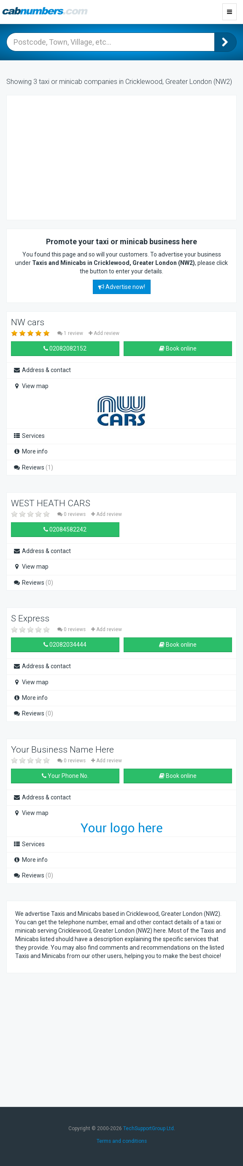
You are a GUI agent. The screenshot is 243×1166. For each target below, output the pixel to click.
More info (30, 451)
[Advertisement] (82, 156)
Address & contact (42, 370)
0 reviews (72, 514)
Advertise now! (121, 286)
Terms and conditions (122, 1141)
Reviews (33, 467)
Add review (104, 333)
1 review (70, 333)
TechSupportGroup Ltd (148, 1128)
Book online (178, 348)
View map (31, 386)
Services (29, 435)
